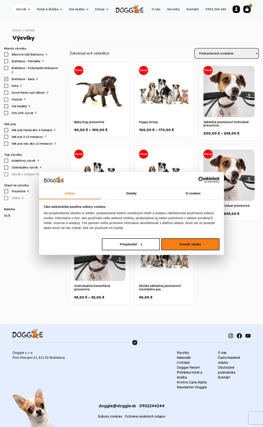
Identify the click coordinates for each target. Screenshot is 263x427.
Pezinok (17, 99)
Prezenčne (18, 191)
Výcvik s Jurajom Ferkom (29, 174)
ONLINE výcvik (22, 113)
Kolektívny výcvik (24, 161)
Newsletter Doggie (192, 387)
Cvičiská (183, 362)
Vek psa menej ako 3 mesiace (32, 130)
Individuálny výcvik (25, 167)
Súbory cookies (110, 416)
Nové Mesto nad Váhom (28, 93)
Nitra (15, 86)
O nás (222, 353)
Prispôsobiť (131, 244)
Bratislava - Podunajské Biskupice (35, 68)
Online (16, 198)
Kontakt (224, 377)
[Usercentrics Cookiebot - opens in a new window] (201, 180)
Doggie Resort (188, 367)
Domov (17, 30)
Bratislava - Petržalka (26, 61)
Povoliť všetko (190, 244)
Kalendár (184, 357)
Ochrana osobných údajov (145, 416)
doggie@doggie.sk (117, 405)
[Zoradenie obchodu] (226, 53)
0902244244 (152, 405)
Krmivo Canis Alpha (192, 382)
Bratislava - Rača (23, 79)
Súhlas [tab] (70, 193)
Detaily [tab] (131, 193)
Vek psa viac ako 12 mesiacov (32, 143)
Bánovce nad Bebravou (28, 54)
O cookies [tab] (193, 193)
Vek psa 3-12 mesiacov (27, 137)
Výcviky (183, 353)
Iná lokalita (19, 106)
